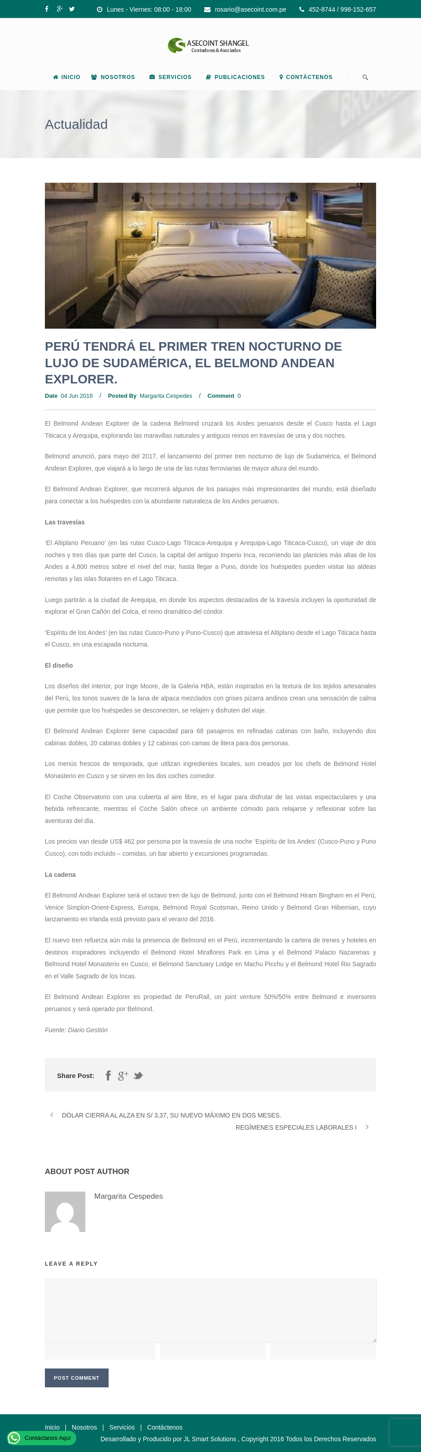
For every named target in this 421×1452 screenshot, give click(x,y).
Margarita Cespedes (166, 395)
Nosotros (113, 77)
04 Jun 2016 (77, 395)
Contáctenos (306, 77)
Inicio (67, 77)
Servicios (170, 77)
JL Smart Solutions (210, 1439)
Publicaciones (235, 77)
